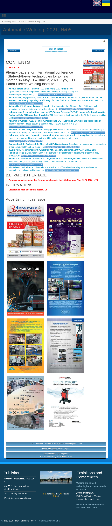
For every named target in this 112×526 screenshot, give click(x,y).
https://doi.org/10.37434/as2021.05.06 (88, 132)
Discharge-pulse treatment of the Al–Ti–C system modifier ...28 (57, 115)
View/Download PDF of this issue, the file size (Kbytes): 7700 (56, 444)
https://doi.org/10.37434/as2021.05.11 (62, 170)
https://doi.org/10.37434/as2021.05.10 (26, 164)
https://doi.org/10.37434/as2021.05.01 (55, 94)
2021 (44, 22)
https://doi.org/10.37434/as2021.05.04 (30, 118)
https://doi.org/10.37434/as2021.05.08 (62, 147)
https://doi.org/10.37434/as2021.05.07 (26, 141)
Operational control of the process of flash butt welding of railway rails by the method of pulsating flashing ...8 (43, 92)
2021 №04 (13, 51)
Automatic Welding (33, 22)
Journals (21, 22)
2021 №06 (99, 51)
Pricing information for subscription (55, 449)
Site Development (49, 521)
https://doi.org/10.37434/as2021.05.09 (38, 156)
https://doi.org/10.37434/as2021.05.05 (26, 127)
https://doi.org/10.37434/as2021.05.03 (76, 109)
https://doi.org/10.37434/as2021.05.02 (26, 103)
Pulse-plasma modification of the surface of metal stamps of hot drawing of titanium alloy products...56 (54, 153)
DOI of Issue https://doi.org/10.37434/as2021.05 (56, 50)
